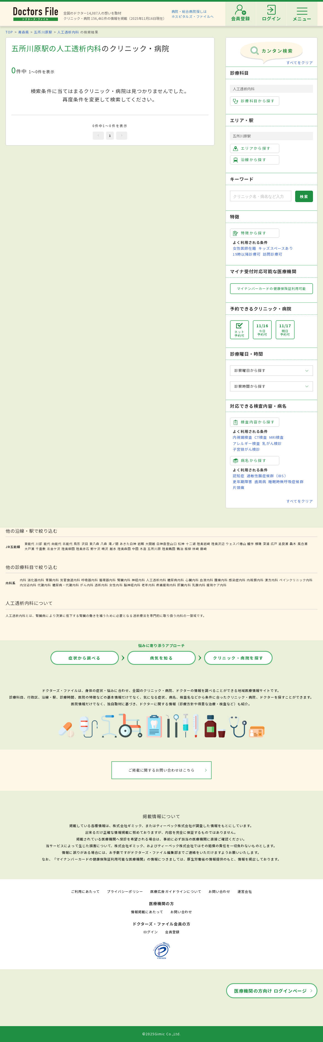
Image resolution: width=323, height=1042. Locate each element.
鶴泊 (180, 548)
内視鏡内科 (255, 580)
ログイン (150, 931)
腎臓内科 (124, 580)
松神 (181, 543)
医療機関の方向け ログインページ (270, 990)
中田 (135, 548)
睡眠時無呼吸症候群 (286, 481)
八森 (104, 543)
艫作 (250, 543)
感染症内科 (237, 580)
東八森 (94, 543)
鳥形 (77, 543)
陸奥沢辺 (218, 543)
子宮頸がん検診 (246, 449)
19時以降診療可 (247, 254)
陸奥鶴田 (168, 548)
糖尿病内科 (175, 580)
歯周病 (260, 481)
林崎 (195, 548)
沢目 (85, 543)
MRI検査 (276, 437)
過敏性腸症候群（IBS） (267, 475)
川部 (39, 543)
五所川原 (154, 548)
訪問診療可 (272, 254)
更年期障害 (242, 481)
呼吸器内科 (89, 580)
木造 (143, 548)
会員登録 (172, 931)
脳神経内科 (132, 585)
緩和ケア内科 (217, 585)
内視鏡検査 (242, 437)
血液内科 (206, 580)
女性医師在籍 (244, 248)
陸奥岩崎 (203, 543)
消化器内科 (36, 580)
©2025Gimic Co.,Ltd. (161, 1033)
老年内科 (148, 585)
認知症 (238, 475)
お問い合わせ (219, 891)
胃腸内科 (52, 580)
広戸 (274, 543)
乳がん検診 (272, 443)
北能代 (68, 543)
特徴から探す (249, 233)
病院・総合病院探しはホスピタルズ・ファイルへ (193, 14)
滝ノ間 (114, 543)
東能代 (30, 543)
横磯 (258, 543)
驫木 (293, 543)
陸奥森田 (124, 548)
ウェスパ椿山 (236, 543)
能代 (47, 543)
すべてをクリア (299, 62)
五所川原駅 (43, 32)
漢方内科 (271, 580)
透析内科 (101, 585)
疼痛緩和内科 (166, 585)
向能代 (57, 543)
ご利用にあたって (85, 891)
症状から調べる (84, 658)
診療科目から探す (254, 101)
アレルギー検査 (246, 443)
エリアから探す (252, 148)
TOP (9, 32)
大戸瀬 (30, 548)
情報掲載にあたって (147, 911)
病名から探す (249, 460)
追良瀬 (283, 543)
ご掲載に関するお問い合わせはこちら (161, 770)
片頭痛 (238, 487)
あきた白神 (128, 543)
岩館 (141, 543)
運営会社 (245, 891)
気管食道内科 (70, 580)
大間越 (150, 543)
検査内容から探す (254, 422)
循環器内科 (107, 580)
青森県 (23, 32)
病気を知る (161, 658)
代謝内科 (44, 585)
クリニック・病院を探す (238, 658)
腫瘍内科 (221, 580)
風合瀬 (303, 543)
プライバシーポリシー (125, 891)
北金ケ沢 (53, 548)
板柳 (188, 548)
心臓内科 (192, 580)
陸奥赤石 (82, 548)
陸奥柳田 (68, 548)
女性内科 (116, 585)
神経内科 (138, 580)
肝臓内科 (184, 585)
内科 (23, 580)
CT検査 (261, 437)
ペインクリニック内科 (296, 580)
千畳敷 (41, 548)
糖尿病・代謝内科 (65, 585)
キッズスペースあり (275, 248)
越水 (113, 548)
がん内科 (87, 585)
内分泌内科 (28, 585)
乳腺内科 (198, 585)
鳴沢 (105, 548)
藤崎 (203, 548)
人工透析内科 (68, 32)
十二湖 (191, 543)
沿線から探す (249, 160)
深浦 (266, 543)
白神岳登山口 (166, 543)
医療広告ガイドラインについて (175, 891)
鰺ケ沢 (95, 548)
